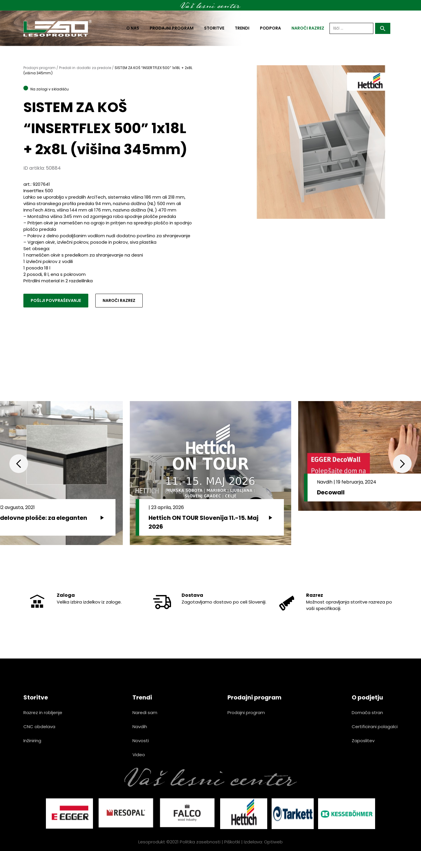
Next (402, 463)
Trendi (242, 28)
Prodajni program (172, 28)
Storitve (214, 28)
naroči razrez (307, 28)
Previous (18, 463)
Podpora (270, 28)
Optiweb (273, 842)
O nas (132, 28)
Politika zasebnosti (200, 842)
